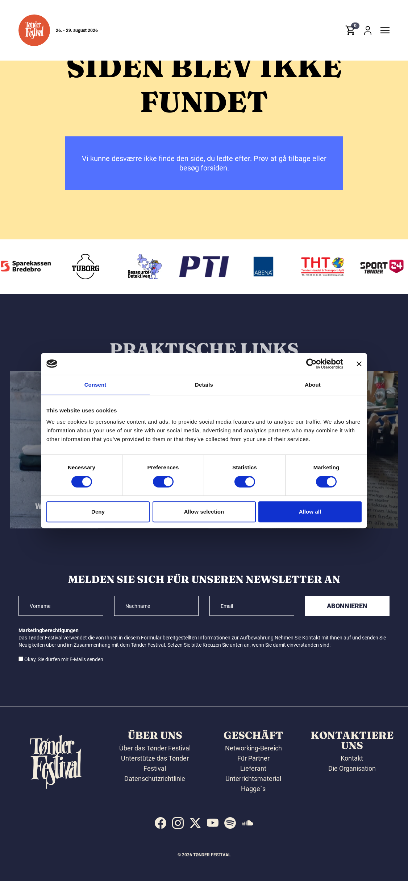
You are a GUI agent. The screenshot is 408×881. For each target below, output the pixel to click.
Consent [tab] (95, 385)
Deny (98, 512)
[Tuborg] (139, 266)
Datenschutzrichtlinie (154, 778)
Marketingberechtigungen (48, 630)
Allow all (310, 512)
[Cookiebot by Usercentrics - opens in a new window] (311, 363)
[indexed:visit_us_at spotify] (230, 823)
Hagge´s (253, 789)
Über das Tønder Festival (155, 748)
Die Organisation (352, 768)
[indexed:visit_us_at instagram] (178, 823)
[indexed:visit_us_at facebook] (160, 823)
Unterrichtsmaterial (253, 778)
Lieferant (253, 768)
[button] (34, 30)
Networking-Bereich (253, 748)
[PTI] (257, 266)
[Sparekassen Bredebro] (79, 266)
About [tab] (313, 385)
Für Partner (253, 758)
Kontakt (352, 758)
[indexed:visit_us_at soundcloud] (247, 823)
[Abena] (317, 266)
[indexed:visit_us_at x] (195, 823)
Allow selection (204, 512)
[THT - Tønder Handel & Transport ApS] (376, 266)
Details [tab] (204, 385)
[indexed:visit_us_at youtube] (212, 823)
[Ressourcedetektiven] (198, 266)
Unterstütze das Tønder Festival (155, 763)
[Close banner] (359, 363)
